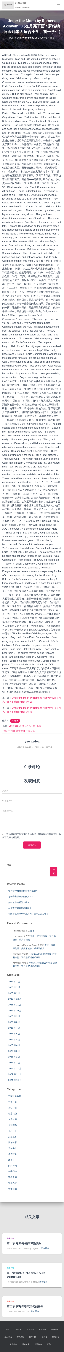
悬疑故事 (12, 1137)
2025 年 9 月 (14, 1016)
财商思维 (12, 1183)
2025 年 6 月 (14, 1033)
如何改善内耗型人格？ (18, 902)
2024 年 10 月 (14, 1080)
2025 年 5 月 (14, 1039)
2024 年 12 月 (14, 1068)
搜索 (9, 865)
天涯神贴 (12, 1125)
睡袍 (32, 931)
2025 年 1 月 (14, 1062)
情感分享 (12, 1142)
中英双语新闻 (14, 1096)
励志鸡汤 (12, 1113)
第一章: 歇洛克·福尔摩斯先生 (24, 1243)
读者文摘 (12, 1177)
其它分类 (12, 1108)
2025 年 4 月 (14, 1045)
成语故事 (12, 1154)
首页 (7, 1329)
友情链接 (42, 1329)
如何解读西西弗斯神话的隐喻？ (23, 891)
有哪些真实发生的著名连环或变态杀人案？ (28, 914)
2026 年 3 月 (14, 981)
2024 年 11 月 (14, 1074)
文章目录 (17, 1329)
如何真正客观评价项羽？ (20, 908)
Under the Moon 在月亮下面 (22, 726)
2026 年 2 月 (14, 987)
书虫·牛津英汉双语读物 (14, 731)
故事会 (11, 1160)
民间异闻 (12, 1165)
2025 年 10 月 (14, 1010)
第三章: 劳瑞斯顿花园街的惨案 (25, 1306)
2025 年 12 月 (14, 999)
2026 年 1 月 (14, 993)
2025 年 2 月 (14, 1057)
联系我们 (30, 1329)
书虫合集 (15, 721)
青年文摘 (12, 1189)
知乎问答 (12, 1171)
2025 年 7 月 (14, 1028)
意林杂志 (12, 1148)
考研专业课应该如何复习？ (21, 896)
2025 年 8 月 (14, 1022)
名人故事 (12, 1119)
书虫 (39, 726)
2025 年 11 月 (14, 1004)
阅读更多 (45, 1248)
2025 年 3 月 (14, 1051)
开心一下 (12, 1131)
